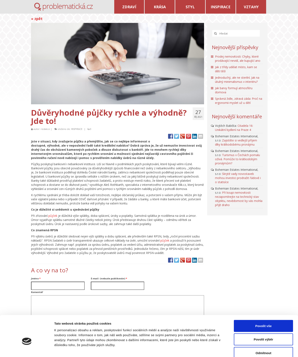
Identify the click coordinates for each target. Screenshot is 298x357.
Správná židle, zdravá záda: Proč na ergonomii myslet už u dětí (238, 101)
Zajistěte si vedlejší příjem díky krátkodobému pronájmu (236, 142)
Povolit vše (263, 303)
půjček (52, 216)
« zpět (37, 19)
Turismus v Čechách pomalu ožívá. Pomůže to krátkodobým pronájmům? (237, 159)
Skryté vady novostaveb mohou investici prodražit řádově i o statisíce (238, 178)
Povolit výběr (263, 316)
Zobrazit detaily (218, 349)
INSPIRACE (221, 6)
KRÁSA (160, 6)
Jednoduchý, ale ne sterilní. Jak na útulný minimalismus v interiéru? (237, 80)
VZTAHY (251, 6)
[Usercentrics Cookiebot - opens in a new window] (27, 349)
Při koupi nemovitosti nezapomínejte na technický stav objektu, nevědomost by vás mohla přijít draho (238, 199)
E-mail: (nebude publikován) (109, 278)
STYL (190, 6)
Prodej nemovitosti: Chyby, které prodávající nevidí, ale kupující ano (237, 59)
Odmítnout (263, 330)
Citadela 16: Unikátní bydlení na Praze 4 (234, 128)
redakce (45, 128)
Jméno (36, 278)
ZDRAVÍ (129, 6)
